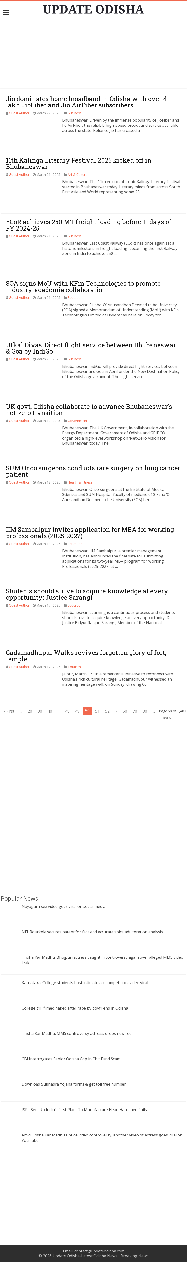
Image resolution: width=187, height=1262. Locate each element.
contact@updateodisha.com (99, 1251)
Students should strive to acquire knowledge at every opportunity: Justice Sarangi (87, 594)
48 (67, 711)
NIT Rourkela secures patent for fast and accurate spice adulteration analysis (92, 932)
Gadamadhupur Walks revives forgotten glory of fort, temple (86, 655)
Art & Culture (77, 174)
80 (145, 711)
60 (125, 711)
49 (77, 711)
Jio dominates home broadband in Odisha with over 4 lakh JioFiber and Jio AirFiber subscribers (86, 102)
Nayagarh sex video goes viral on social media (63, 906)
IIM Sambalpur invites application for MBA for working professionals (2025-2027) (90, 532)
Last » (165, 718)
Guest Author (19, 113)
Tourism (74, 666)
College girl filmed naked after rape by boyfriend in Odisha (75, 1008)
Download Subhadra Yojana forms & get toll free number (74, 1084)
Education (75, 297)
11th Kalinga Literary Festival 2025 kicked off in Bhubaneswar (78, 163)
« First (8, 711)
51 (97, 711)
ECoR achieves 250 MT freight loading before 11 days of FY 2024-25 (88, 225)
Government (77, 420)
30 (40, 711)
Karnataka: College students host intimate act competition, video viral (85, 982)
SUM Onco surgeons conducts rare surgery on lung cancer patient (93, 471)
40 (50, 711)
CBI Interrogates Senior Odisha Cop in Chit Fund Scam (71, 1059)
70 (135, 711)
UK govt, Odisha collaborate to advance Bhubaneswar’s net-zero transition (89, 409)
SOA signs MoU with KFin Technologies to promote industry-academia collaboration (83, 286)
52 (107, 711)
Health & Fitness (80, 482)
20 (30, 711)
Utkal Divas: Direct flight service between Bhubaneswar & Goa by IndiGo (91, 348)
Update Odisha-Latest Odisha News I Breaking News (101, 1256)
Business (75, 113)
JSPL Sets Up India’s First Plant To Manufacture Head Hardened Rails (84, 1109)
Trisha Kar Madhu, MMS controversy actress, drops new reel (77, 1033)
